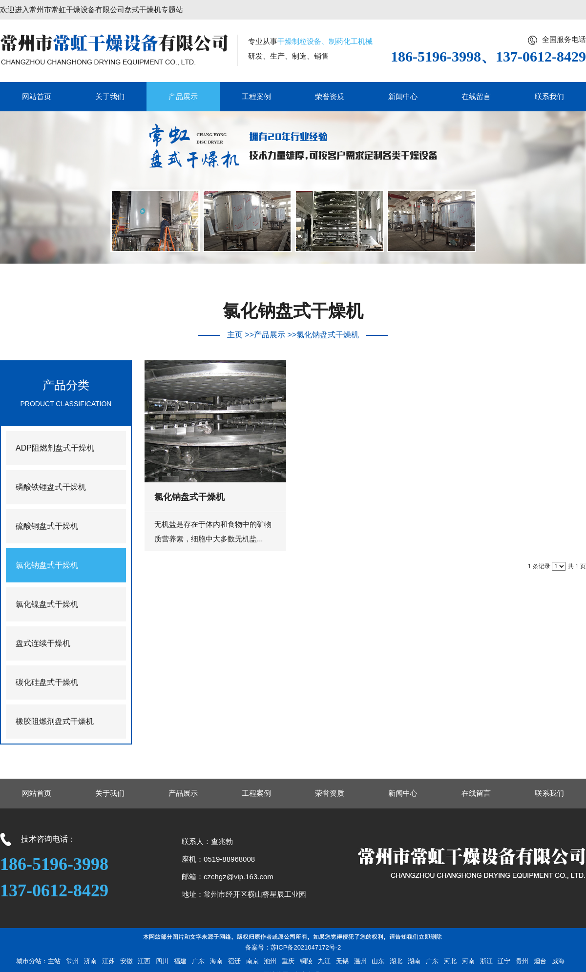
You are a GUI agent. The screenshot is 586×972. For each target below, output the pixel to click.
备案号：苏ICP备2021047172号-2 (293, 947)
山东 (378, 961)
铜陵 (306, 961)
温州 (360, 961)
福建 (180, 961)
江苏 (108, 961)
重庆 (288, 961)
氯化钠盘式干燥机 (327, 335)
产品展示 (269, 335)
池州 (270, 961)
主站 (54, 961)
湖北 (396, 961)
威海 (558, 961)
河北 (450, 961)
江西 (144, 961)
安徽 (126, 961)
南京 (252, 961)
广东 (198, 961)
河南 (468, 961)
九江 (324, 961)
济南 (90, 961)
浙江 (486, 961)
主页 (235, 335)
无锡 (342, 961)
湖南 (414, 961)
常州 (72, 961)
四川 (162, 961)
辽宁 (504, 961)
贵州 (522, 961)
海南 (216, 961)
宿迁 (234, 961)
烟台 (540, 961)
